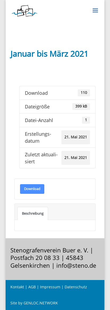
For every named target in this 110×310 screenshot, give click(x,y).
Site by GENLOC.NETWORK (34, 302)
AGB (32, 286)
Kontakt (17, 286)
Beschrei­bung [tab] (33, 213)
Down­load (32, 188)
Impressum (50, 286)
